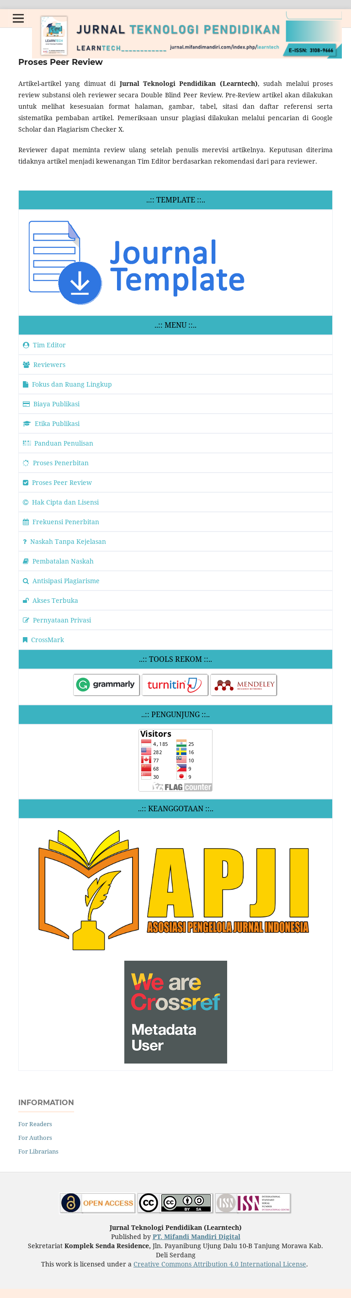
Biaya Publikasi (51, 403)
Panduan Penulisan (58, 443)
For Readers (35, 1124)
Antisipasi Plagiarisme (61, 580)
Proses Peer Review (57, 482)
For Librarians (38, 1151)
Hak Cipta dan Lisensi (61, 502)
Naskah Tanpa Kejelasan (64, 541)
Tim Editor (44, 344)
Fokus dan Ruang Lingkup (67, 384)
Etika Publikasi (51, 423)
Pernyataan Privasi (57, 620)
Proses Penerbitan (56, 462)
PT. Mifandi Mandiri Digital (196, 1236)
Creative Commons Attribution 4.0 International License (219, 1264)
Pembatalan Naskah (58, 561)
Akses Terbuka (50, 600)
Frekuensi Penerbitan (61, 521)
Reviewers (44, 364)
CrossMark (43, 639)
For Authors (35, 1137)
